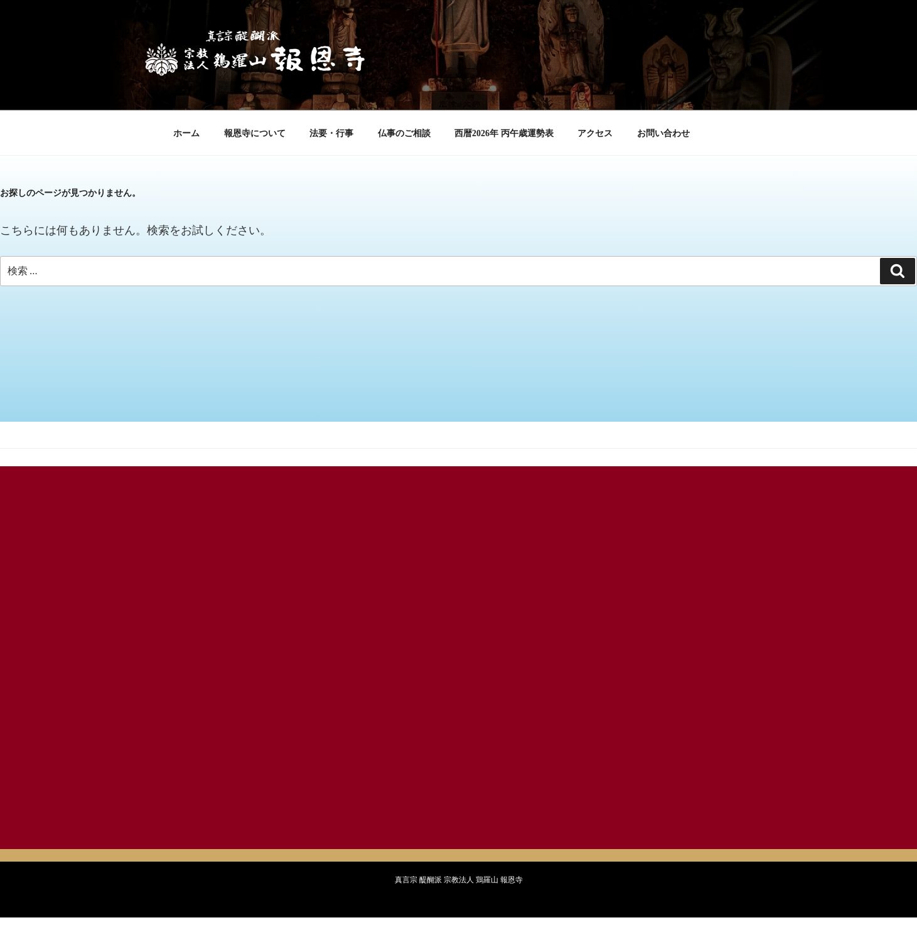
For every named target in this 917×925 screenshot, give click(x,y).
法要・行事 (331, 133)
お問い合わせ (663, 133)
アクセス (595, 133)
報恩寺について (255, 133)
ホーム (186, 133)
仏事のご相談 (404, 133)
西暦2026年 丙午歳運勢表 (504, 133)
